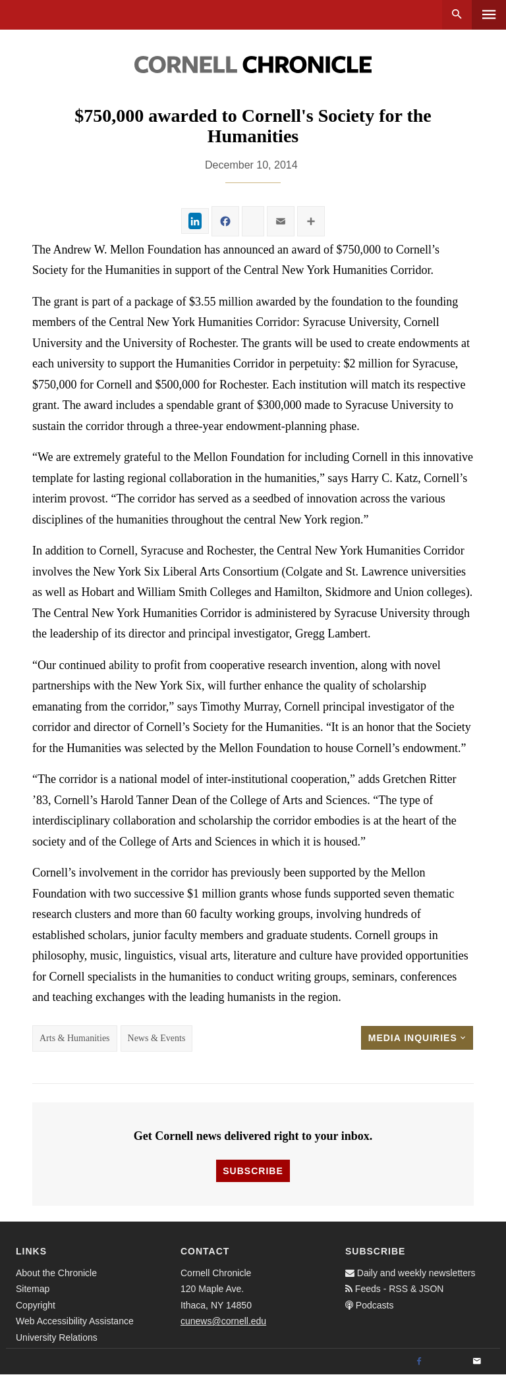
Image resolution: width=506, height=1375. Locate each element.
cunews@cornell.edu (223, 1321)
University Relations (57, 1337)
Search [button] (457, 15)
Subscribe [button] (253, 1171)
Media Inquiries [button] (417, 1038)
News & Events (157, 1038)
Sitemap (32, 1288)
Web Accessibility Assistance (75, 1321)
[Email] (477, 1362)
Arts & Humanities (75, 1038)
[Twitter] (448, 1362)
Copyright (35, 1305)
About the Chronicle (56, 1273)
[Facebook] (419, 1362)
